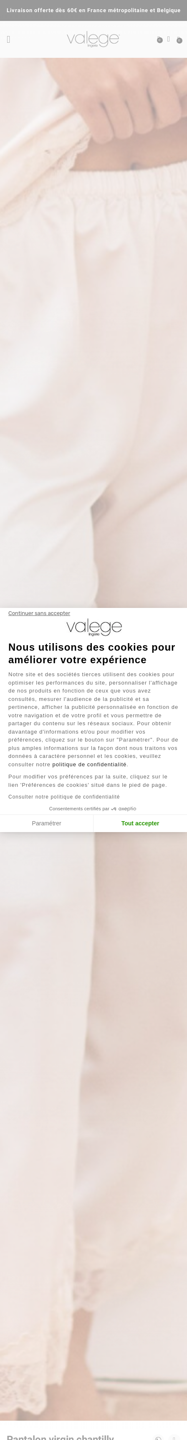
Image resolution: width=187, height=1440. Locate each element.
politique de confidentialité (90, 764)
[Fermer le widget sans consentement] (39, 613)
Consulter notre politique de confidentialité (64, 797)
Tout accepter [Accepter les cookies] (140, 823)
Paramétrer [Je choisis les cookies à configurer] (46, 823)
